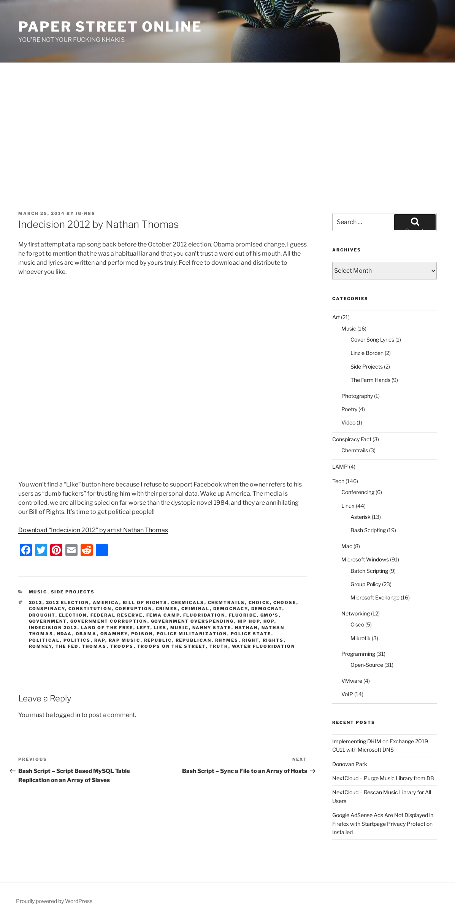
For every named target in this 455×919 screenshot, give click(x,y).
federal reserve (116, 615)
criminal (195, 608)
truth (218, 646)
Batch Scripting (369, 571)
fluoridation (204, 615)
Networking (355, 613)
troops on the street (171, 646)
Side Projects (73, 592)
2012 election (67, 602)
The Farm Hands (370, 380)
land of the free (107, 627)
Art (336, 317)
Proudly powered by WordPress (54, 901)
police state (251, 633)
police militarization (192, 633)
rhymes (227, 640)
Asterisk (360, 517)
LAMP (340, 466)
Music (38, 592)
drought (42, 615)
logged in (67, 715)
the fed (67, 646)
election (73, 615)
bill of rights (145, 602)
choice (259, 602)
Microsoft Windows (365, 559)
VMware (351, 680)
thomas (94, 646)
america (106, 602)
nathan (246, 627)
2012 (36, 602)
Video (348, 422)
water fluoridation (263, 646)
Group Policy (365, 584)
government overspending (192, 621)
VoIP (347, 694)
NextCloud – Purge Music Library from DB (383, 778)
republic (158, 640)
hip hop (249, 621)
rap (99, 640)
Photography (357, 396)
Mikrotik (360, 638)
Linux (348, 505)
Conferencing (357, 492)
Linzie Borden (367, 353)
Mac (346, 546)
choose (284, 602)
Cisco (357, 624)
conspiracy (47, 608)
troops (122, 646)
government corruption (108, 621)
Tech (338, 481)
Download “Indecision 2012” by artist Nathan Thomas (93, 530)
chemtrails (226, 602)
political (44, 640)
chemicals (188, 602)
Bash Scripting (368, 530)
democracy (230, 608)
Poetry (349, 409)
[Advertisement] (227, 120)
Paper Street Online (110, 26)
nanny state (211, 627)
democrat (266, 608)
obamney (114, 633)
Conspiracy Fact (351, 439)
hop (268, 621)
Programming (358, 653)
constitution (90, 608)
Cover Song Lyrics (372, 339)
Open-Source (366, 664)
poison (142, 633)
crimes (167, 608)
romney (40, 646)
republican (194, 640)
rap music (125, 640)
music (179, 627)
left (144, 627)
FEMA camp (163, 615)
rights (273, 640)
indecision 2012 (53, 627)
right (250, 640)
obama (86, 633)
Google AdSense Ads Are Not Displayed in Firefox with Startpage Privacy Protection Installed (382, 823)
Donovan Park (349, 764)
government (48, 621)
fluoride (243, 615)
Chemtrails (354, 450)
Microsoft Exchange (375, 597)
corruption (133, 608)
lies (160, 627)
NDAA (64, 633)
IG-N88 (85, 213)
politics (77, 640)
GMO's (269, 615)
